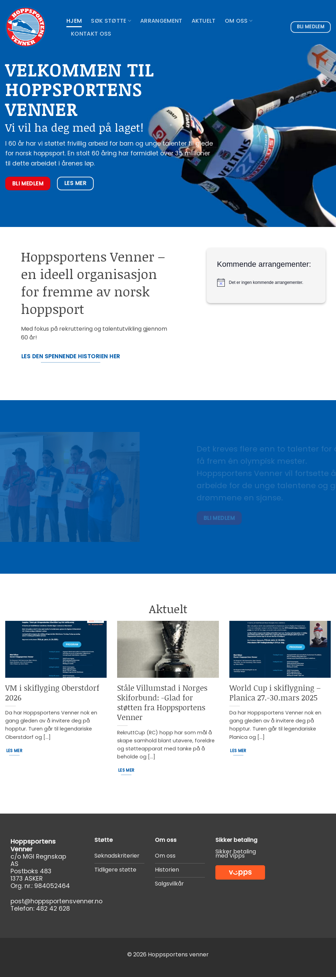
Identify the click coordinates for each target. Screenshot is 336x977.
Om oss (238, 21)
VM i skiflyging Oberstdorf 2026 (52, 693)
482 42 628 (53, 908)
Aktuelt (204, 21)
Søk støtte (111, 21)
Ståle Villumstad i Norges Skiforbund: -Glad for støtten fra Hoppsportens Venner (162, 702)
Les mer (14, 751)
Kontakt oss (91, 34)
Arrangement (161, 21)
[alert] (268, 282)
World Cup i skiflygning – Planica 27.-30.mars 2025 (275, 693)
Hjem (74, 21)
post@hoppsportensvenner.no (56, 901)
